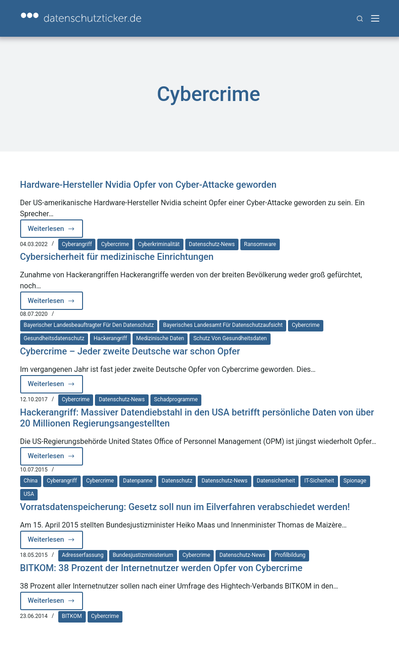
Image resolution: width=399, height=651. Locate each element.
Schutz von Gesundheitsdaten (229, 338)
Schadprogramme (176, 399)
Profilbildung (290, 555)
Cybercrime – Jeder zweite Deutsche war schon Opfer (130, 351)
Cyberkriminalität (159, 244)
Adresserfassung (83, 555)
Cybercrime (115, 244)
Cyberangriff (77, 244)
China (31, 480)
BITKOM (72, 616)
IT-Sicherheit (319, 480)
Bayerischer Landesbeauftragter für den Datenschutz (89, 325)
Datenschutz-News (212, 244)
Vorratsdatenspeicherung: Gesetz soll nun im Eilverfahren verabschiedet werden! (185, 506)
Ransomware (260, 244)
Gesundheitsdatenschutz (54, 338)
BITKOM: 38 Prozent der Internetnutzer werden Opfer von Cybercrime (161, 567)
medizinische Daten (160, 338)
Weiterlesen (55, 231)
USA (29, 494)
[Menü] (375, 18)
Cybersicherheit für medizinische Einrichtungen (117, 256)
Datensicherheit (276, 480)
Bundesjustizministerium (143, 555)
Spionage (355, 480)
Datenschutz (177, 480)
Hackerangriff (110, 338)
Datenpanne (137, 480)
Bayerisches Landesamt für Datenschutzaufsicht (223, 325)
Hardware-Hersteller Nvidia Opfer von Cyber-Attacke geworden (148, 184)
